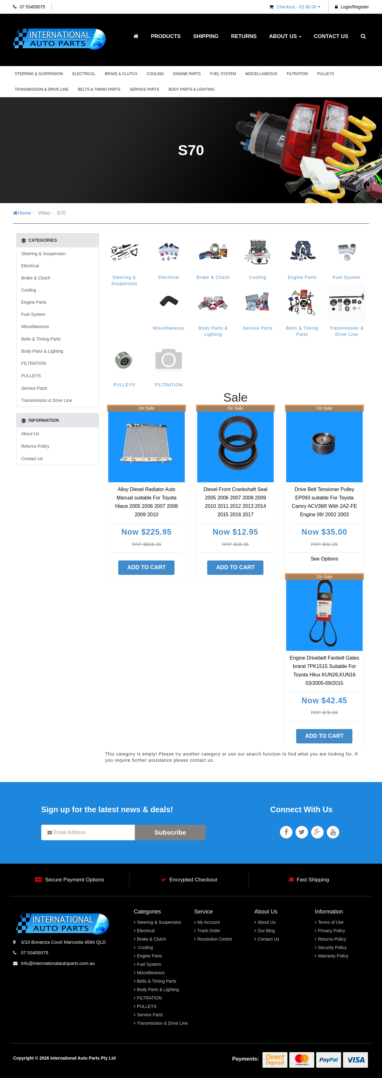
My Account (208, 922)
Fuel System (223, 74)
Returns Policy (35, 446)
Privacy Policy (331, 930)
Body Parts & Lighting (191, 89)
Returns (244, 36)
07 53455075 (29, 6)
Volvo (44, 213)
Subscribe (170, 832)
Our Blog (266, 930)
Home (22, 213)
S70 (61, 213)
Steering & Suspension (39, 74)
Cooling (155, 74)
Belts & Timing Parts (99, 89)
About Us (285, 36)
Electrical (84, 74)
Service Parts (144, 89)
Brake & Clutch (121, 74)
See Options (324, 558)
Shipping (205, 36)
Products (165, 36)
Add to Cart (146, 567)
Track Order (208, 930)
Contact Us (331, 36)
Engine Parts (187, 74)
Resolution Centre (214, 939)
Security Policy (332, 947)
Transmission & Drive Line (42, 89)
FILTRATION (297, 74)
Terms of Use (331, 922)
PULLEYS (325, 74)
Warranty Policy (333, 955)
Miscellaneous (261, 74)
